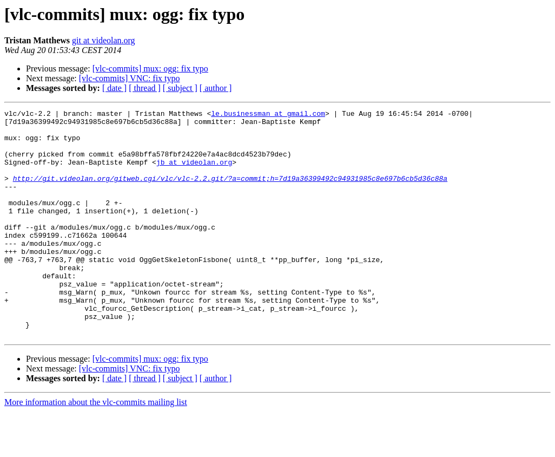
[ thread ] (145, 88)
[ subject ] (180, 88)
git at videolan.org (103, 40)
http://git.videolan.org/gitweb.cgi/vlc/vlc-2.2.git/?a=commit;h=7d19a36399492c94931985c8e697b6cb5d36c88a (230, 193)
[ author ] (216, 88)
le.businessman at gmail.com (268, 115)
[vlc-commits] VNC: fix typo (129, 78)
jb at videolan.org (194, 173)
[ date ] (114, 88)
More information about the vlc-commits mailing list (95, 447)
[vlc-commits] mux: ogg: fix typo (150, 68)
